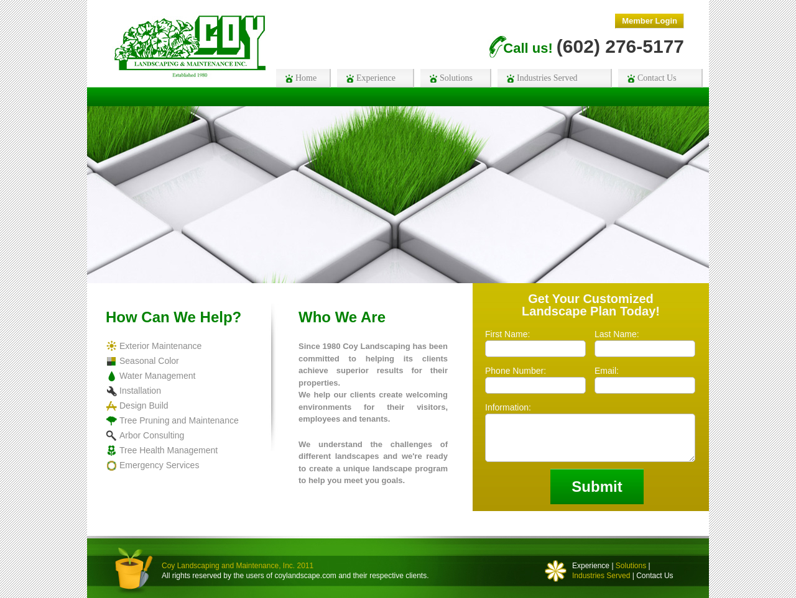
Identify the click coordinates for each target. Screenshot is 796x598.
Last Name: (617, 334)
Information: (508, 407)
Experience (590, 565)
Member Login (649, 20)
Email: (607, 371)
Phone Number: (515, 371)
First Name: (507, 334)
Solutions (631, 565)
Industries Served (601, 575)
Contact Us (654, 575)
